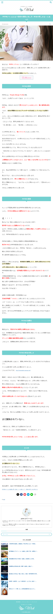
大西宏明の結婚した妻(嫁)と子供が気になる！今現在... (22, 543)
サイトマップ (34, 602)
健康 (4, 499)
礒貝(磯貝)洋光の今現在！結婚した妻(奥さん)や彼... (22, 558)
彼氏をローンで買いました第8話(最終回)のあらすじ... (22, 588)
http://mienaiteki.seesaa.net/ (24, 370)
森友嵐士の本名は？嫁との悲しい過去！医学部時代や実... (23, 573)
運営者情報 (18, 602)
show (29, 77)
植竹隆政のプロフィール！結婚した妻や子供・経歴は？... (23, 551)
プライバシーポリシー (26, 602)
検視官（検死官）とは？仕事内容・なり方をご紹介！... (22, 581)
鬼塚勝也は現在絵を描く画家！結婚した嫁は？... (21, 566)
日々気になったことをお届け (26, 604)
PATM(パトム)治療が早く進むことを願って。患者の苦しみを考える (23, 489)
